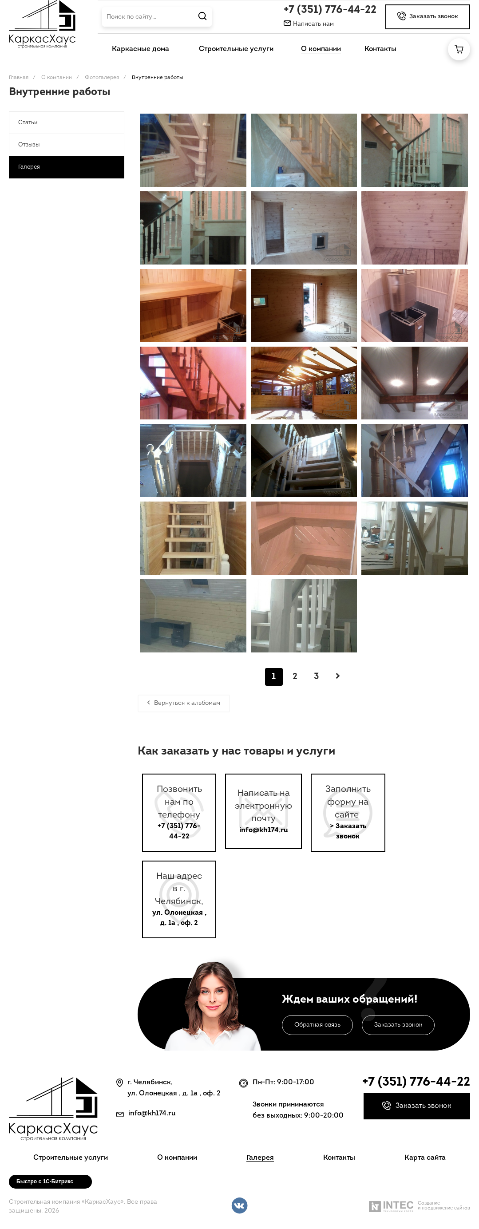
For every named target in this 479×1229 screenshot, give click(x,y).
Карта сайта (425, 1158)
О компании (177, 1158)
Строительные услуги (70, 1158)
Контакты (339, 1158)
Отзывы (29, 145)
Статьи (27, 123)
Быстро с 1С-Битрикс (44, 1181)
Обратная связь (317, 1025)
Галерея (29, 167)
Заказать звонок (398, 1025)
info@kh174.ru (263, 830)
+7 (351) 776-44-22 (330, 10)
